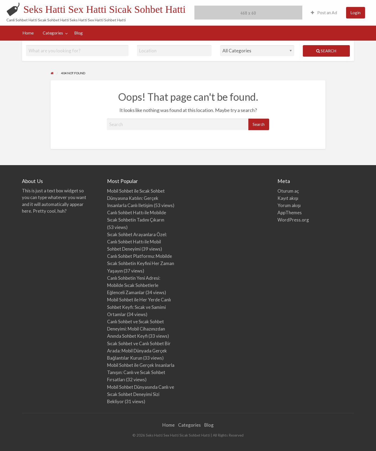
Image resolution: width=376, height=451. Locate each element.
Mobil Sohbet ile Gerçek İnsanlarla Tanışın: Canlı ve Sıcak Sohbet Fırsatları (140, 372)
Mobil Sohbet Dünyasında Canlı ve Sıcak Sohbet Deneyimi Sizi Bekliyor (140, 394)
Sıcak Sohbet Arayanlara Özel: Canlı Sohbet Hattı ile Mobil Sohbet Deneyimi (137, 242)
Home (28, 32)
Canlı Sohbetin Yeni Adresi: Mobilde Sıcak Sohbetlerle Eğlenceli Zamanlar (133, 285)
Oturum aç (288, 191)
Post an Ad (324, 12)
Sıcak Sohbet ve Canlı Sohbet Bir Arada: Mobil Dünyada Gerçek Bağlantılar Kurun (139, 351)
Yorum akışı (289, 205)
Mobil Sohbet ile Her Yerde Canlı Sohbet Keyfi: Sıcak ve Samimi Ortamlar (139, 307)
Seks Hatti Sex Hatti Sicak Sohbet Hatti (104, 9)
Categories (53, 32)
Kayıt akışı (288, 198)
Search (326, 50)
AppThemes (289, 212)
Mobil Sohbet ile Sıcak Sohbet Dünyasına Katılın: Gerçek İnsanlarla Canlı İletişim (136, 198)
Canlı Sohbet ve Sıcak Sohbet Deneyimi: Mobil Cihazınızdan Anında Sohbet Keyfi (136, 329)
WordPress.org (293, 220)
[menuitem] (324, 13)
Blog (78, 32)
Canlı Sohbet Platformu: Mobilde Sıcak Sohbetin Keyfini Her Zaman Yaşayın (140, 263)
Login (355, 12)
